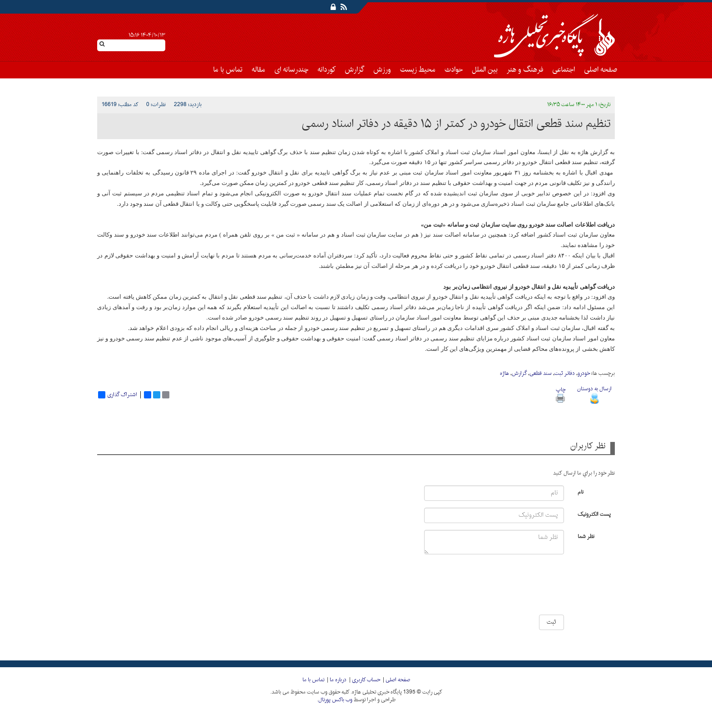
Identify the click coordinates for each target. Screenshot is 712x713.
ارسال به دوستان (594, 393)
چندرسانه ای (291, 70)
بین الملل (485, 70)
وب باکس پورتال (335, 699)
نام (580, 491)
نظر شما (586, 536)
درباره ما (338, 679)
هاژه (504, 373)
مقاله (258, 70)
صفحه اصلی (600, 70)
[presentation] (537, 588)
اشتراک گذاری (117, 394)
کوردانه (326, 70)
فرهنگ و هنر (525, 70)
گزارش (354, 70)
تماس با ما (227, 70)
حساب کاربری (366, 679)
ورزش (382, 70)
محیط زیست (417, 70)
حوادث (454, 70)
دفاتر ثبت (564, 373)
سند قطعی (540, 373)
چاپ (560, 393)
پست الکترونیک (594, 514)
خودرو (584, 373)
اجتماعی (563, 70)
